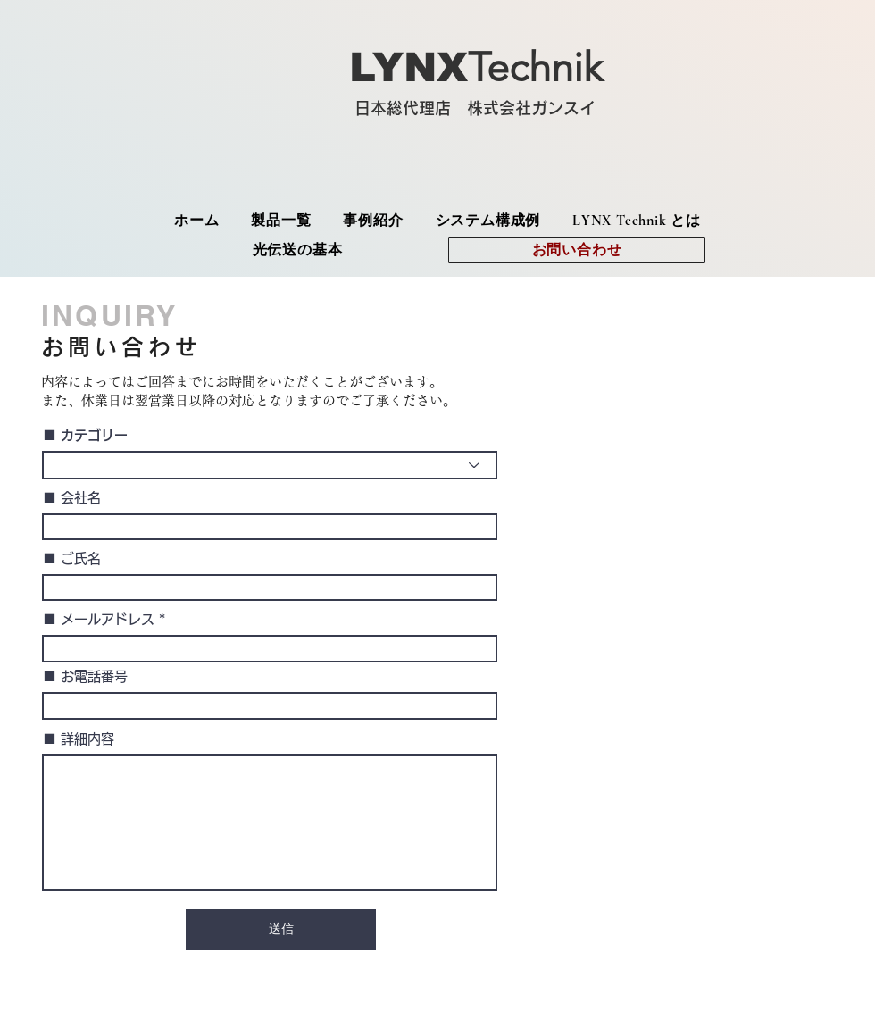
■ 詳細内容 (78, 739)
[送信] (281, 929)
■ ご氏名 (72, 558)
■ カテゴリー (85, 435)
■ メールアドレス (98, 619)
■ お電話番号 (85, 676)
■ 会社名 (72, 497)
